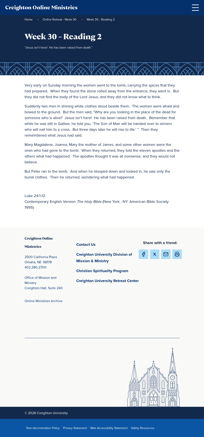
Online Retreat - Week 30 (60, 19)
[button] (177, 254)
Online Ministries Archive (43, 300)
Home (29, 19)
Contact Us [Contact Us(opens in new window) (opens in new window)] (106, 244)
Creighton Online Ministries (41, 7)
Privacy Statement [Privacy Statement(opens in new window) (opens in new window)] (76, 428)
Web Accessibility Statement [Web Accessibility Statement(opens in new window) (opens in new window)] (109, 428)
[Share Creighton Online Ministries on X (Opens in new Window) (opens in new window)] (154, 254)
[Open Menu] (195, 7)
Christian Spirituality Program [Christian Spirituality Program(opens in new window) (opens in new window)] (108, 270)
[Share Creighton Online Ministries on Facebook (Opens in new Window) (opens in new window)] (143, 254)
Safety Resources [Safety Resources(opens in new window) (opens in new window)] (143, 428)
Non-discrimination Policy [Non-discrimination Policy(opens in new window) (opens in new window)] (43, 428)
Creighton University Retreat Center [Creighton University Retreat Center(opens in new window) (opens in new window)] (108, 280)
